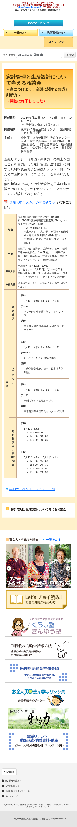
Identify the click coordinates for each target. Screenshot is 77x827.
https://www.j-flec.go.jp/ (29, 7)
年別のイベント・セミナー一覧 (32, 489)
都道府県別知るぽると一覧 (17, 791)
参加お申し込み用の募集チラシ (32, 202)
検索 (71, 54)
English (10, 772)
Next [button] (68, 568)
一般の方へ (20, 32)
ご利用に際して (12, 786)
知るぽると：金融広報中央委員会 (38, 15)
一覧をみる (53, 539)
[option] (17, 566)
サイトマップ (11, 796)
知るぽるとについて (39, 23)
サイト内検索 (9, 55)
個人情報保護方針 (13, 781)
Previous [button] (9, 568)
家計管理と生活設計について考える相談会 (38, 509)
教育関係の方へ (56, 32)
